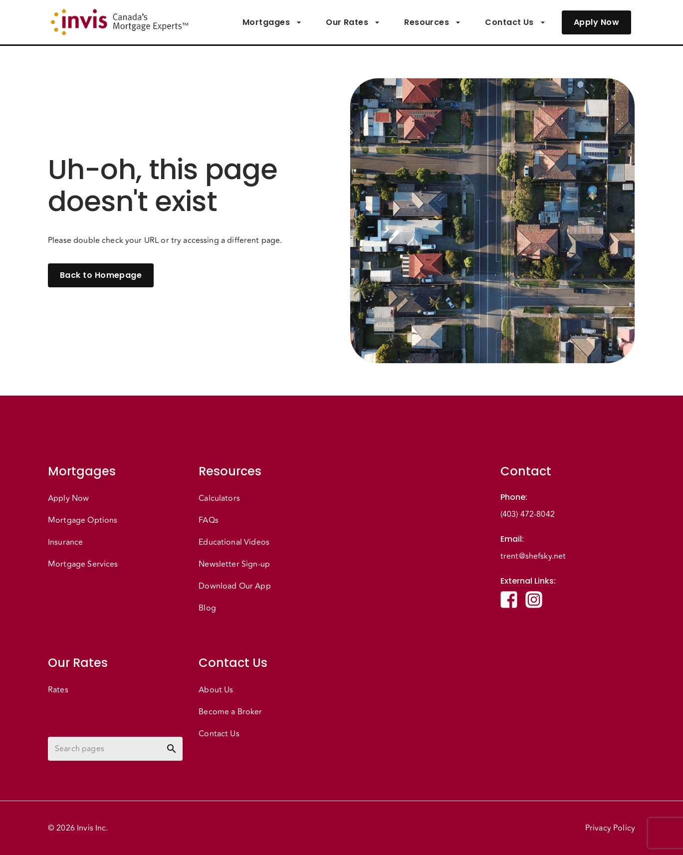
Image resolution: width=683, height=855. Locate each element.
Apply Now (596, 22)
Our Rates (353, 22)
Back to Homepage (101, 275)
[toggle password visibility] (172, 749)
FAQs (209, 520)
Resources (432, 22)
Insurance (65, 542)
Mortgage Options (82, 520)
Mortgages (272, 22)
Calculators (219, 498)
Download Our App (234, 586)
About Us (216, 690)
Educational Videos (234, 542)
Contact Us (515, 22)
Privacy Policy (610, 828)
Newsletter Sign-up (234, 564)
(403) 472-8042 (527, 514)
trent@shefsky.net (533, 556)
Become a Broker (230, 712)
